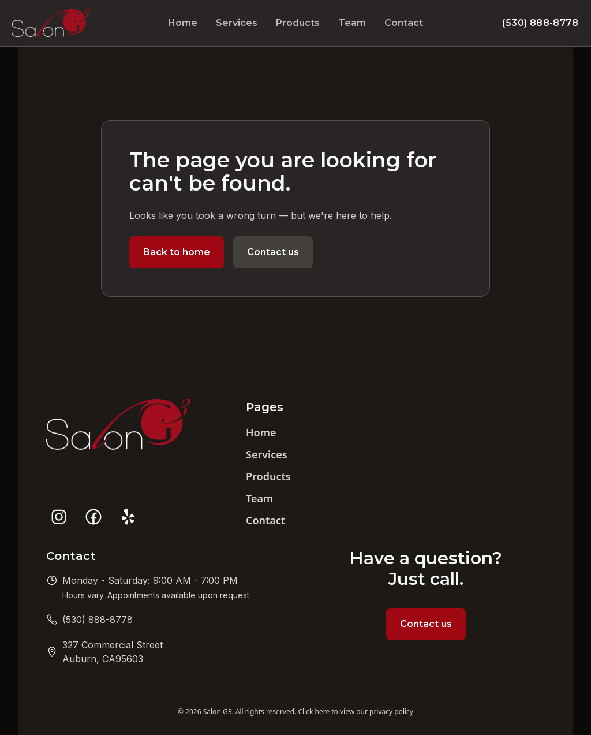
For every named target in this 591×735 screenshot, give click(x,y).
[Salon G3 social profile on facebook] (93, 516)
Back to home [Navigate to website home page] (176, 252)
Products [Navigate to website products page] (298, 22)
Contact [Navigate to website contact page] (403, 22)
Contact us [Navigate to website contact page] (273, 252)
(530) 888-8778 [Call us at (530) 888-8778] (540, 22)
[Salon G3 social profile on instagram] (59, 516)
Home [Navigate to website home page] (182, 22)
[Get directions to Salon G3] (112, 652)
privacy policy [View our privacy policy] (391, 712)
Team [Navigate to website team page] (352, 22)
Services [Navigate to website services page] (236, 22)
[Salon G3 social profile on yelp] (128, 516)
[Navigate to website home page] (51, 23)
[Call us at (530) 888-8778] (97, 619)
